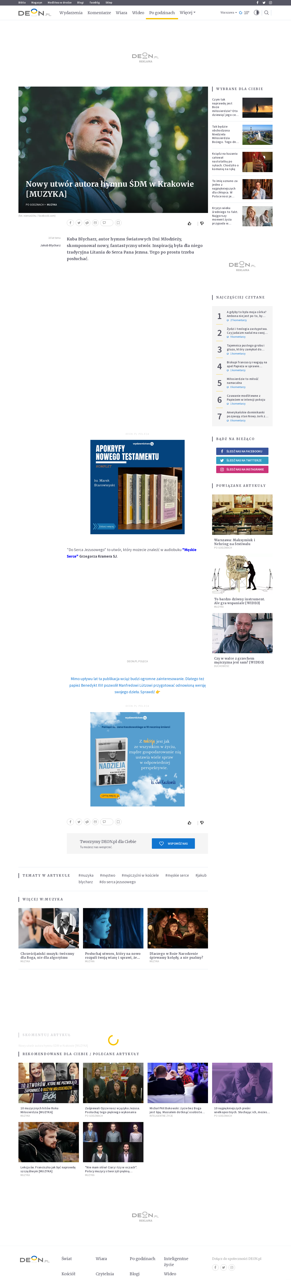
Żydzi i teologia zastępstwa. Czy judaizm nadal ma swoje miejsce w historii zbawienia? (247, 333)
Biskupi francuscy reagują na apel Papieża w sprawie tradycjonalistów (247, 366)
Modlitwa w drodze (60, 2)
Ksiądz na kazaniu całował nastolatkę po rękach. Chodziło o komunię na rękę (225, 161)
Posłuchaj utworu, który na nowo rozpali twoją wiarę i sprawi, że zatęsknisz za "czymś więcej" (113, 957)
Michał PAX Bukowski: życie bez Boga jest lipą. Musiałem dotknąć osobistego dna (178, 1112)
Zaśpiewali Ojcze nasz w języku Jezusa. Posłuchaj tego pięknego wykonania (112, 1110)
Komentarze (99, 12)
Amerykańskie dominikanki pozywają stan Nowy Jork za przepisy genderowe (247, 416)
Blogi (80, 2)
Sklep (109, 2)
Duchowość (221, 666)
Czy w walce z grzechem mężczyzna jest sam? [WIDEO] (239, 660)
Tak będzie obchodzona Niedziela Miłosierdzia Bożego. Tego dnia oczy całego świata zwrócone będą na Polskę (225, 140)
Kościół (68, 1273)
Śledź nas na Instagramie (242, 469)
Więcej (186, 12)
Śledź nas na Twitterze (241, 460)
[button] (256, 12)
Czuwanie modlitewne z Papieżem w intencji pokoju (246, 398)
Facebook (257, 2)
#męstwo (107, 875)
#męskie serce (177, 875)
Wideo (138, 12)
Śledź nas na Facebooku (241, 451)
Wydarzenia (71, 12)
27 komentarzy (237, 320)
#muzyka (85, 875)
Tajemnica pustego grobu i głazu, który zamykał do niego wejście (246, 349)
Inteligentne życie (176, 1261)
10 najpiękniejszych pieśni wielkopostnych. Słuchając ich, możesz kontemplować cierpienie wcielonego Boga (241, 1114)
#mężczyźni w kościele (140, 875)
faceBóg (95, 2)
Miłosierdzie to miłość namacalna (243, 381)
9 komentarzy (236, 337)
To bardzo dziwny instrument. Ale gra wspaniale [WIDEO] (239, 601)
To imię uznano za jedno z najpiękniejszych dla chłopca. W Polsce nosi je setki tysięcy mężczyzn (225, 192)
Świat (66, 1258)
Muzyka (52, 204)
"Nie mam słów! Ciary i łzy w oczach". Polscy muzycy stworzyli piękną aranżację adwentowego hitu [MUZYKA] (113, 1171)
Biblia (22, 2)
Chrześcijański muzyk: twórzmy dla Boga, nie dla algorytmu (47, 956)
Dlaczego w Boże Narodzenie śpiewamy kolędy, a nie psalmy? (176, 956)
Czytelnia (105, 1273)
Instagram (270, 2)
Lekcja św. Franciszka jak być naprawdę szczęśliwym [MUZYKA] (48, 1169)
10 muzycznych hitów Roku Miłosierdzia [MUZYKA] (39, 1110)
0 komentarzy (236, 387)
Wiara (121, 12)
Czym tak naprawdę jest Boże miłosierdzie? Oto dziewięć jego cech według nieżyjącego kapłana (225, 112)
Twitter (264, 2)
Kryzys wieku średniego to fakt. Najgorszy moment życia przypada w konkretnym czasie (225, 217)
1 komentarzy (236, 353)
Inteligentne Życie (161, 1116)
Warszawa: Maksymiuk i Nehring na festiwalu (234, 542)
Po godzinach (162, 12)
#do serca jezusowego (117, 881)
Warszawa (227, 12)
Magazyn (36, 2)
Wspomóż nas (173, 844)
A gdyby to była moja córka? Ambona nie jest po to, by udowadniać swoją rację (246, 316)
